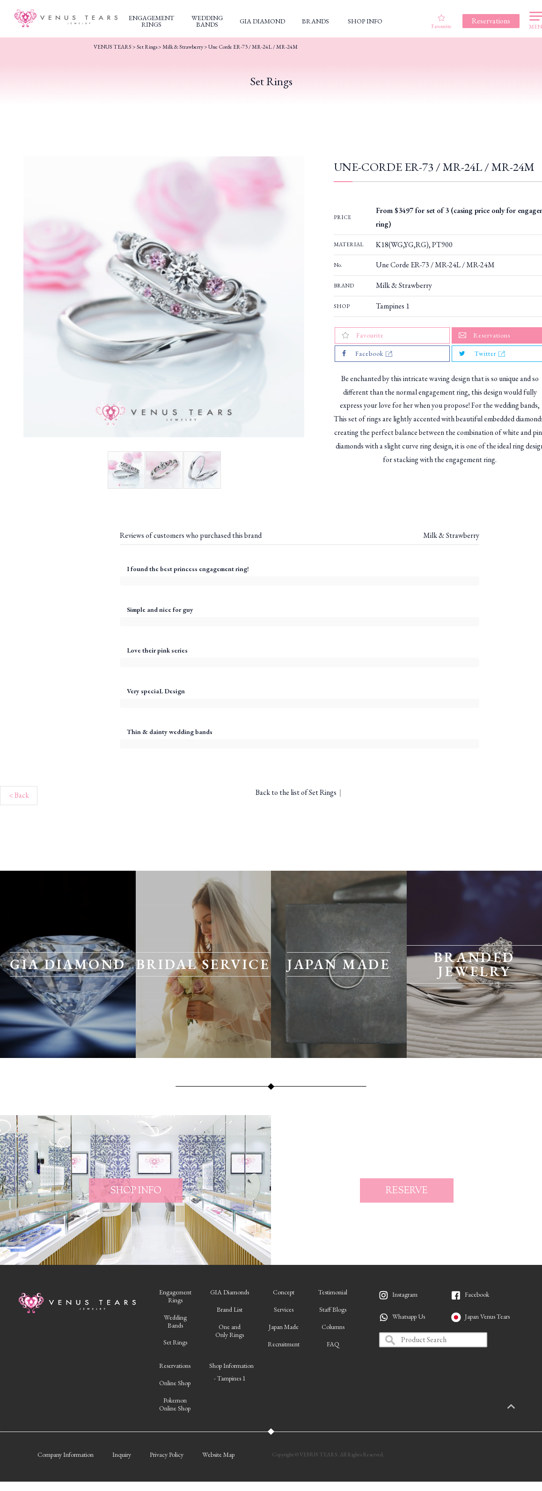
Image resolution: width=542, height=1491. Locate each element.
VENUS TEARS (113, 47)
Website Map (218, 1454)
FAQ (333, 1344)
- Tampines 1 (230, 1378)
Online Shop (174, 1383)
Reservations (174, 1365)
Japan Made (284, 1326)
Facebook (477, 1294)
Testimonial (332, 1292)
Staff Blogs (332, 1309)
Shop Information (231, 1365)
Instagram (404, 1294)
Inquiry (121, 1454)
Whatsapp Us (408, 1316)
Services (283, 1309)
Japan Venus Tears (487, 1316)
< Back (19, 795)
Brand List (229, 1309)
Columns (333, 1326)
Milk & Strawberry (404, 285)
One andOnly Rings (229, 1330)
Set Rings (147, 47)
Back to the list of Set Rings (296, 792)
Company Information (65, 1454)
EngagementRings (175, 1296)
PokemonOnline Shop (174, 1404)
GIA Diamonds (229, 1292)
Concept (283, 1292)
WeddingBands (175, 1321)
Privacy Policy (166, 1454)
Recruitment (284, 1344)
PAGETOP (521, 1407)
